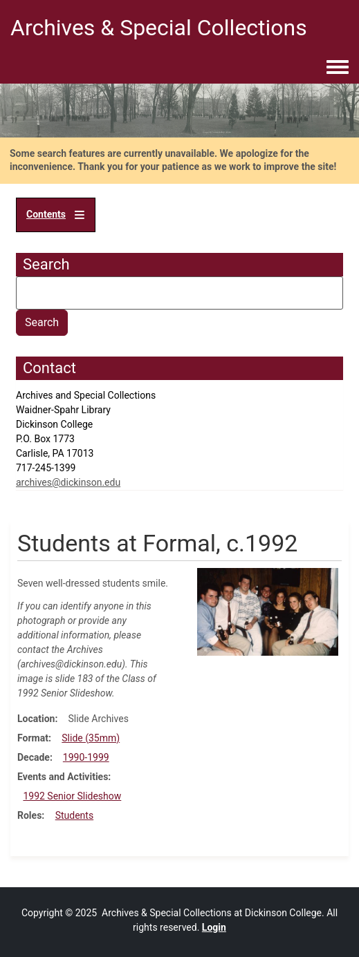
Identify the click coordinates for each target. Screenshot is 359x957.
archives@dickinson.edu (68, 482)
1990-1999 (86, 757)
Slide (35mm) (91, 737)
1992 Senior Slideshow (72, 796)
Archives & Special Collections (158, 28)
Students (74, 815)
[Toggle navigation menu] (337, 68)
